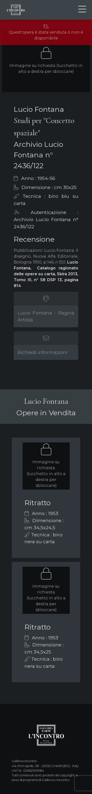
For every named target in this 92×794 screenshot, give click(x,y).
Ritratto (38, 502)
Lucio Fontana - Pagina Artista (46, 316)
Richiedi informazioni (42, 352)
